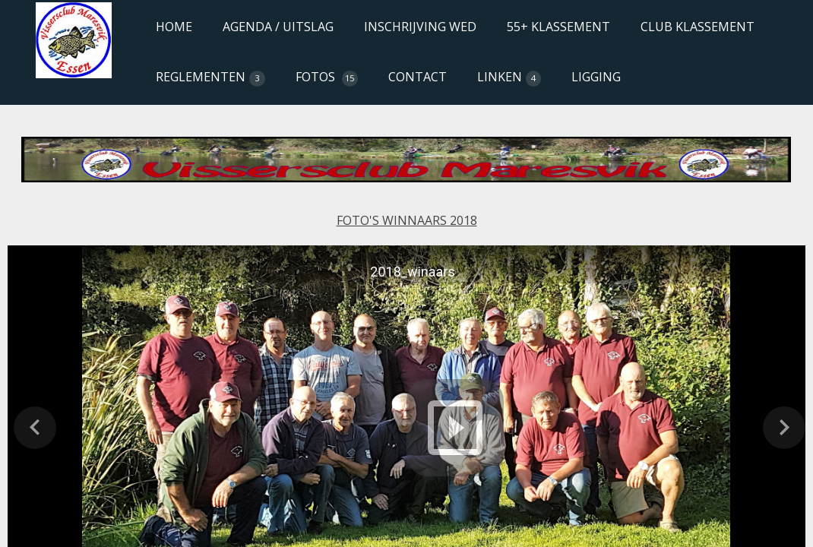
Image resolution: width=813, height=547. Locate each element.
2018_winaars (412, 272)
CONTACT (417, 76)
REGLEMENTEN (210, 77)
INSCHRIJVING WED (420, 26)
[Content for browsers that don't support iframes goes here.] (406, 163)
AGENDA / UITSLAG (278, 26)
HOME (174, 26)
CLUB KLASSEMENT (697, 26)
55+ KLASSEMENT (558, 26)
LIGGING (596, 76)
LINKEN (509, 77)
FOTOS (327, 77)
